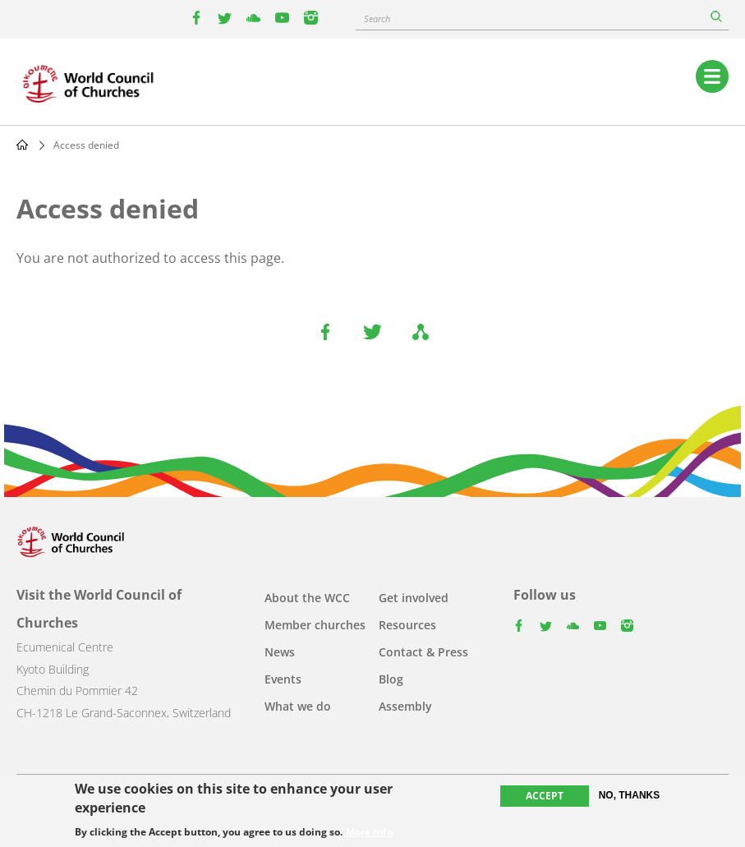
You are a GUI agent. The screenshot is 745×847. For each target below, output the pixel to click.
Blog (391, 679)
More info (369, 833)
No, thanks (629, 797)
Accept (544, 797)
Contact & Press (423, 652)
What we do (297, 706)
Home (22, 144)
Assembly (405, 706)
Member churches (315, 625)
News (279, 652)
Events (282, 679)
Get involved (413, 597)
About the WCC (307, 597)
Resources (407, 625)
